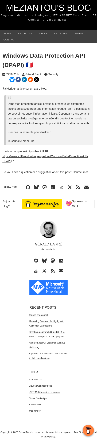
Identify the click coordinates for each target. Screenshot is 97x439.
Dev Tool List (35, 379)
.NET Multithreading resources (44, 392)
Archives (61, 33)
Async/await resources (40, 385)
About (79, 33)
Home (7, 33)
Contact (9, 40)
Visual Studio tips (38, 398)
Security (53, 74)
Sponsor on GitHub (76, 204)
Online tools (35, 404)
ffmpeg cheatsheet (38, 315)
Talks (43, 33)
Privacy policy (48, 436)
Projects (25, 33)
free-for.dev (35, 410)
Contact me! (80, 172)
